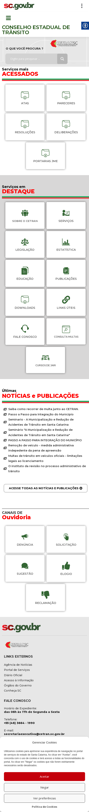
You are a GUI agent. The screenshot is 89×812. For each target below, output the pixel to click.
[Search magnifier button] (62, 59)
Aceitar (44, 776)
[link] (19, 6)
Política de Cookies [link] (44, 806)
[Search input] (34, 58)
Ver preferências (44, 798)
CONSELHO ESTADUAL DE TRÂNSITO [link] (36, 30)
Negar (44, 787)
